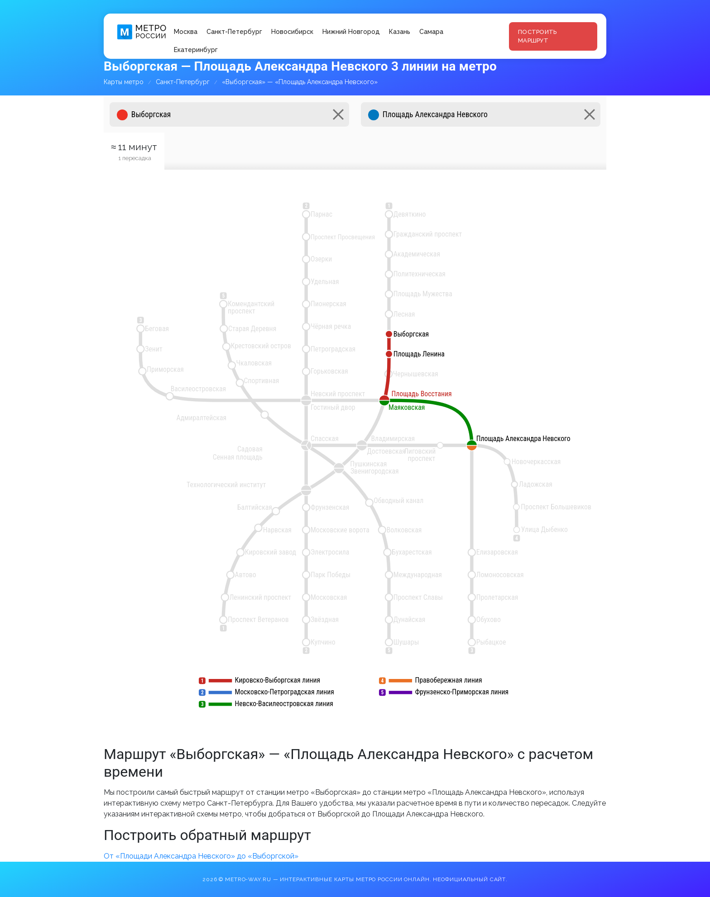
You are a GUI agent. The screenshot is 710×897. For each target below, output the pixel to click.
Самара (431, 31)
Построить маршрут (537, 36)
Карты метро (124, 81)
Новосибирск (292, 31)
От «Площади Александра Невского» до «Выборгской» (201, 856)
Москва (185, 31)
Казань (399, 31)
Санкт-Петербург (234, 31)
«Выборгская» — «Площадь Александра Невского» (300, 81)
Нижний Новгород (351, 31)
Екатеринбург (196, 49)
